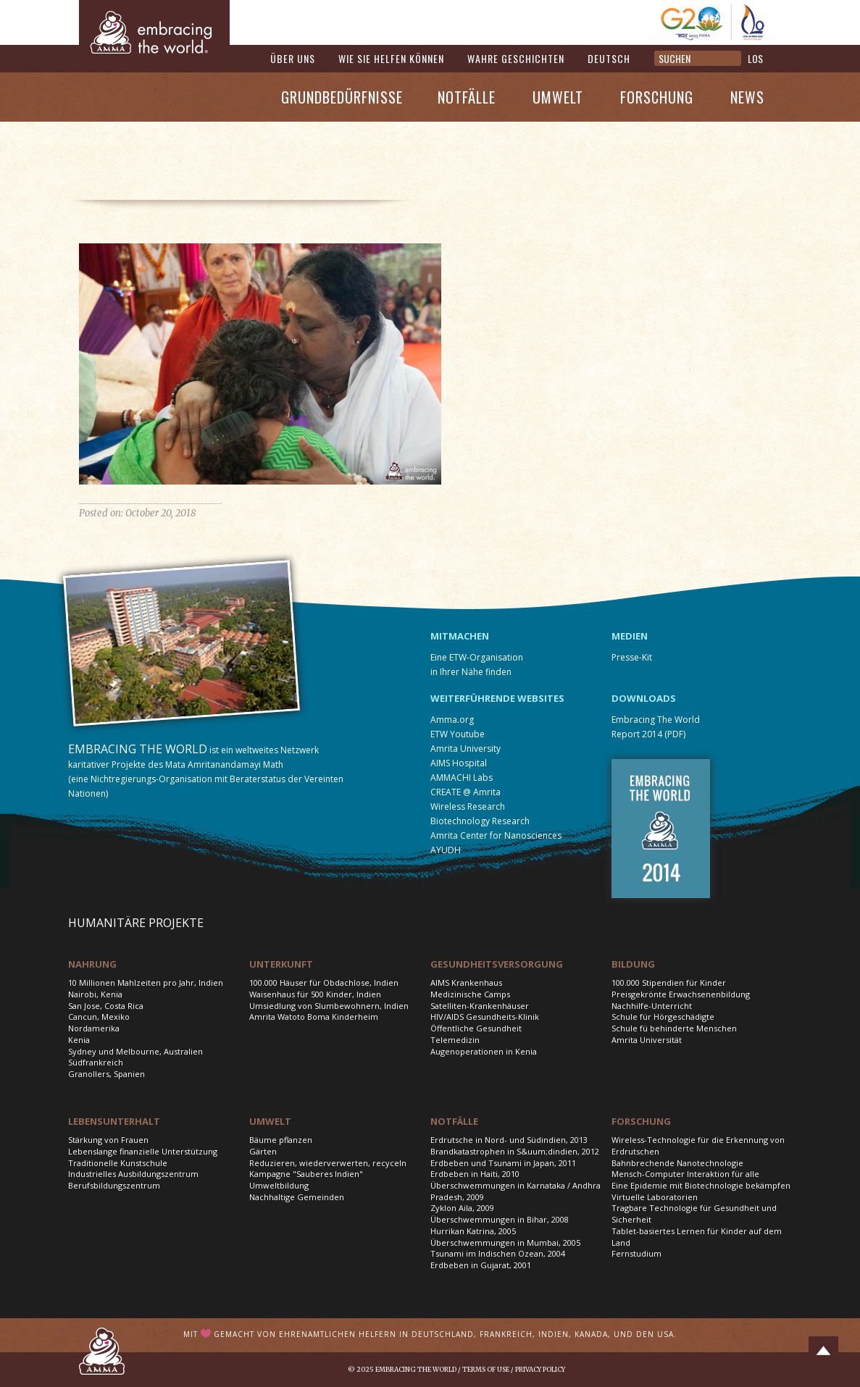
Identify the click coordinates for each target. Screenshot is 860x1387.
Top (823, 1350)
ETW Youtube (457, 734)
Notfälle (467, 97)
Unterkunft (281, 964)
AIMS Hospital (458, 763)
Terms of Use (485, 1369)
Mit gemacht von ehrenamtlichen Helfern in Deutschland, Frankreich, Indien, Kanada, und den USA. (430, 1334)
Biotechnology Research (480, 821)
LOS (755, 58)
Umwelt (558, 97)
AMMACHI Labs (461, 777)
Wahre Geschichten (515, 58)
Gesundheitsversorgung (496, 964)
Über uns (292, 58)
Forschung (656, 97)
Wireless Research (467, 806)
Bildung (633, 964)
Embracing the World (415, 1369)
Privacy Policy (540, 1369)
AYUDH (445, 850)
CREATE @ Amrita (465, 792)
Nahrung (92, 964)
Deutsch (609, 58)
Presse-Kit (631, 657)
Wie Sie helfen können (391, 58)
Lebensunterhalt (114, 1121)
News (747, 97)
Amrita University (465, 748)
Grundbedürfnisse (342, 97)
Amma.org (452, 719)
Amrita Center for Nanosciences (495, 835)
